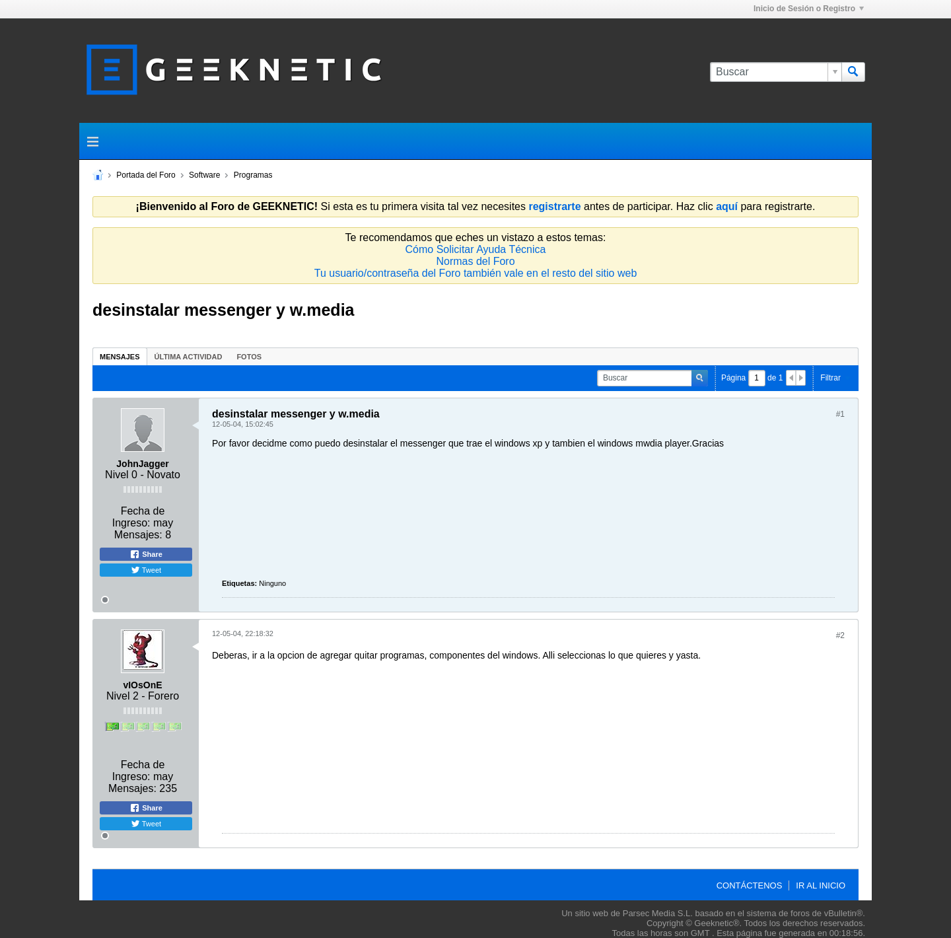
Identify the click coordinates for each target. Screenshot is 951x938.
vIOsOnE (142, 685)
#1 (840, 414)
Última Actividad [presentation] (189, 357)
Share (145, 554)
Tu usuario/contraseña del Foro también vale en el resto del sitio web (475, 273)
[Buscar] (775, 72)
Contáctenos (750, 885)
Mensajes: (138, 534)
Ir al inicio (820, 885)
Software (204, 175)
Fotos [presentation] (249, 357)
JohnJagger (142, 463)
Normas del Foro (475, 261)
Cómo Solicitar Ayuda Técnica (475, 249)
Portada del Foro (145, 175)
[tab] (119, 356)
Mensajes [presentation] (120, 357)
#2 (840, 635)
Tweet (146, 570)
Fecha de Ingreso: (138, 516)
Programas (253, 175)
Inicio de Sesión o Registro (809, 8)
